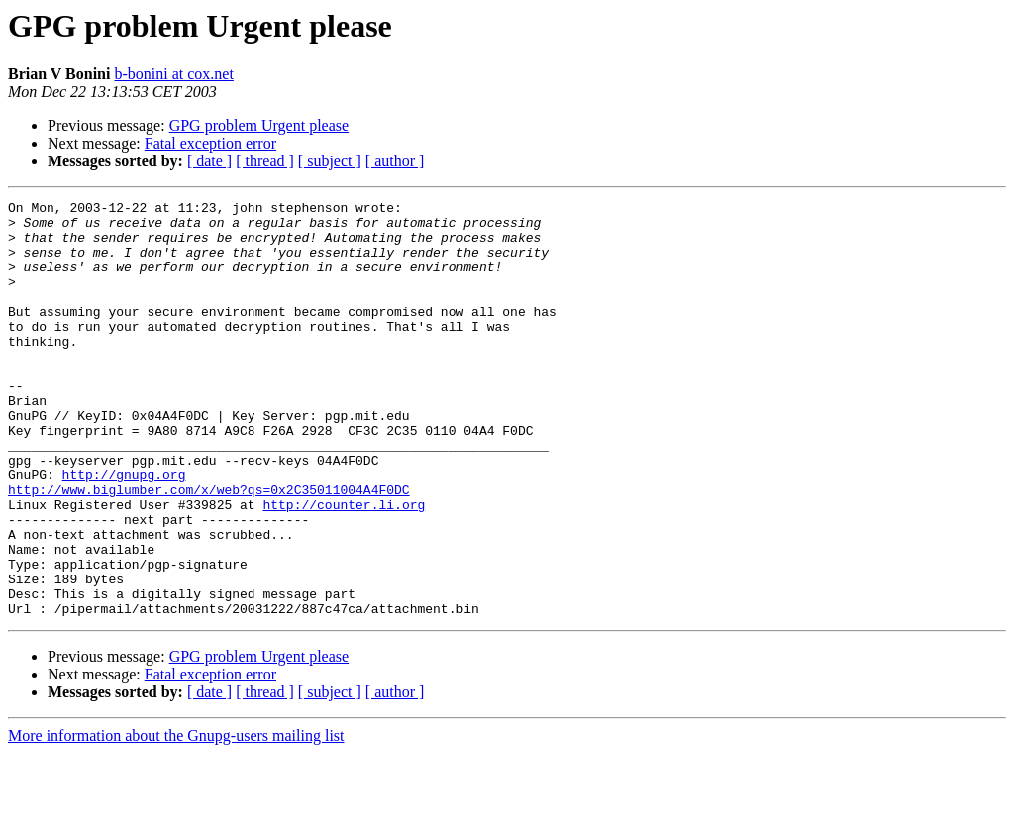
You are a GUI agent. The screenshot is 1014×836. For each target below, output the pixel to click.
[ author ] (395, 161)
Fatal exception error (210, 143)
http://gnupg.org (124, 531)
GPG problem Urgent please (259, 125)
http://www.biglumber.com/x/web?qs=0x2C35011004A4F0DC (209, 549)
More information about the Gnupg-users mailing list (176, 818)
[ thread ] (265, 161)
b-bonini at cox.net (173, 73)
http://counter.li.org (343, 566)
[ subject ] (329, 161)
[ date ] (209, 161)
